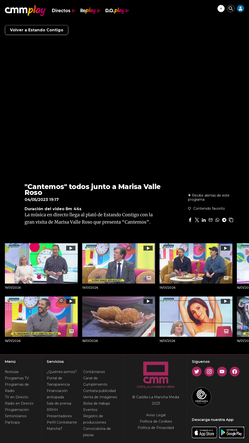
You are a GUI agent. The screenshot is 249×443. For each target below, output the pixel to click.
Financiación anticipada (57, 394)
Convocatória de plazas (97, 431)
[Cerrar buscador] (230, 8)
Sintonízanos (16, 416)
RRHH (52, 410)
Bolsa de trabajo (96, 403)
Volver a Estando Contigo (36, 30)
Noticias (11, 372)
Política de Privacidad (156, 428)
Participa (12, 422)
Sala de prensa (59, 403)
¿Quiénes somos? (62, 372)
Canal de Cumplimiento (95, 381)
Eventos (90, 410)
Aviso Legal (156, 415)
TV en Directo (16, 397)
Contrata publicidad (99, 391)
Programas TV (17, 378)
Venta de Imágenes (100, 397)
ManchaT (54, 428)
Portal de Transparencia (58, 381)
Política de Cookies (156, 421)
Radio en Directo (19, 403)
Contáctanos (94, 372)
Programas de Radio (17, 387)
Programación (17, 410)
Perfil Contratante (62, 422)
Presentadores (59, 416)
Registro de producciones (94, 419)
